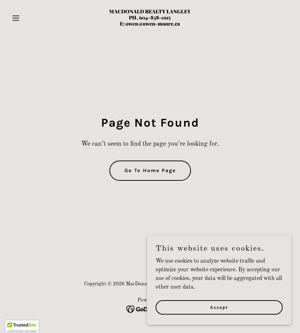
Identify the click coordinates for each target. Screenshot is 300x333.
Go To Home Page (150, 170)
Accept (219, 321)
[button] (30, 18)
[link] (150, 24)
